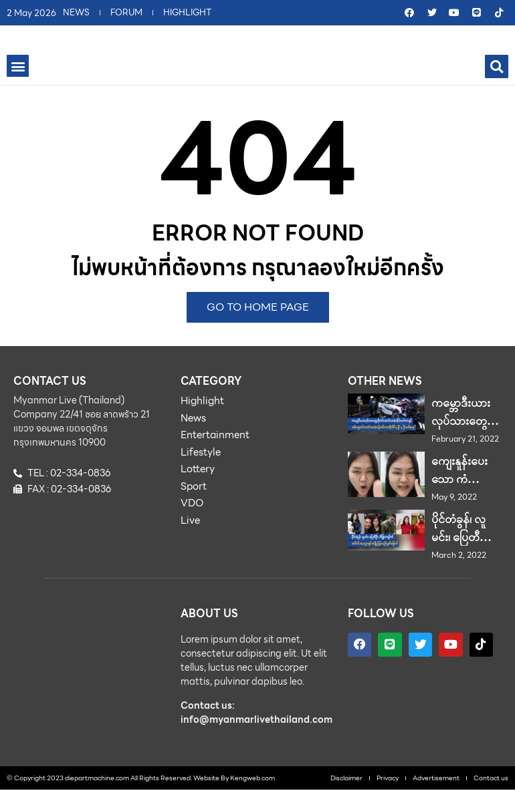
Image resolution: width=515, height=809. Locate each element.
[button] (18, 85)
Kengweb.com (252, 797)
